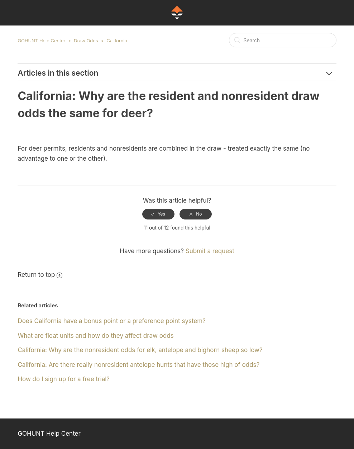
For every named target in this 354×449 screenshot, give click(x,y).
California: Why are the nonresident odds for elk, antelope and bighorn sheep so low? (140, 350)
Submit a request (210, 251)
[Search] (282, 40)
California (116, 40)
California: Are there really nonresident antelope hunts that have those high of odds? (138, 364)
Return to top (40, 274)
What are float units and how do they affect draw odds (95, 335)
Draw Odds (86, 40)
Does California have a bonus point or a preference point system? (111, 321)
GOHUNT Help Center (41, 40)
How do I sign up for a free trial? (64, 379)
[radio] (158, 214)
